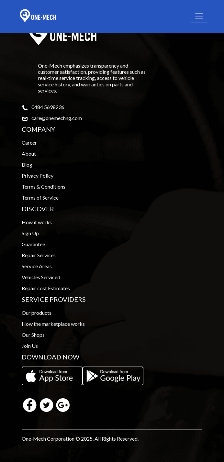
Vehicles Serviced (41, 277)
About (29, 153)
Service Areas (37, 266)
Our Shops (33, 335)
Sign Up (30, 233)
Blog (27, 164)
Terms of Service (40, 197)
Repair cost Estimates (46, 288)
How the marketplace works (53, 324)
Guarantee (33, 244)
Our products (36, 313)
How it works (37, 222)
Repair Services (39, 255)
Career (29, 142)
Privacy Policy (37, 175)
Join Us (30, 346)
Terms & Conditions (43, 186)
